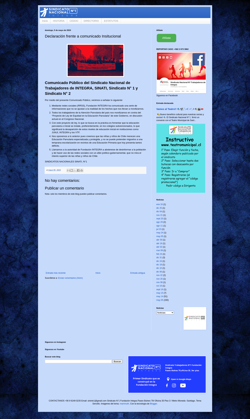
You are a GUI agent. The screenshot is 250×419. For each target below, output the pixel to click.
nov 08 (159, 282)
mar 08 (159, 250)
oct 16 (159, 286)
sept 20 (159, 218)
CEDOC (74, 20)
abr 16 (159, 243)
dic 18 (159, 264)
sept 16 (159, 289)
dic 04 (159, 211)
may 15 (159, 293)
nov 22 (159, 275)
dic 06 (159, 272)
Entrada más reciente (56, 273)
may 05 (159, 236)
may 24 (159, 232)
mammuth (124, 404)
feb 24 (159, 254)
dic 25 (159, 208)
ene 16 (159, 204)
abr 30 (159, 240)
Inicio (45, 20)
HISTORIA (58, 20)
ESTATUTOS (111, 20)
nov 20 (159, 279)
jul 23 (158, 229)
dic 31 (159, 257)
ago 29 (159, 222)
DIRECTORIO (91, 20)
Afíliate (166, 37)
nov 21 (159, 215)
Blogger (153, 404)
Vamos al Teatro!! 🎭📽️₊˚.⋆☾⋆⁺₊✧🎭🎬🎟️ (179, 109)
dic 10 (159, 268)
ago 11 (159, 226)
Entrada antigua (137, 273)
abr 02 (159, 247)
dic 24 (159, 261)
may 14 (159, 296)
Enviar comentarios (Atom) (70, 278)
